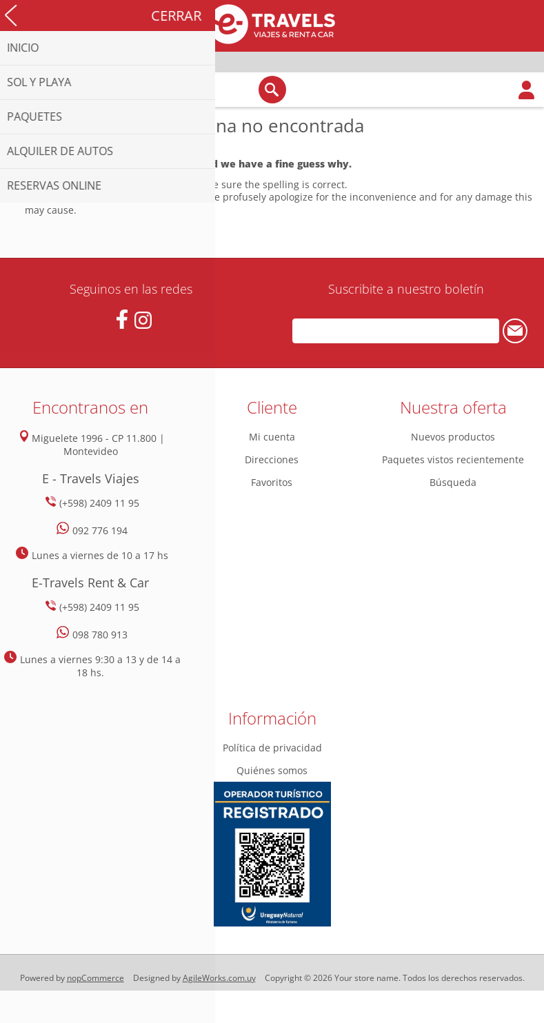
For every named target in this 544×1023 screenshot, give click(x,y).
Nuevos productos (453, 436)
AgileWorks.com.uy (219, 978)
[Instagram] (143, 320)
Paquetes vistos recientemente (453, 459)
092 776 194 (100, 530)
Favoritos (271, 482)
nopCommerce (95, 978)
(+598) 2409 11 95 (99, 502)
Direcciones (272, 459)
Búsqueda (453, 482)
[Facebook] (122, 320)
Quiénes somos (272, 770)
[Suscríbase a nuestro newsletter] (395, 330)
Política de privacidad (272, 747)
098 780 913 (100, 634)
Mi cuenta (272, 436)
